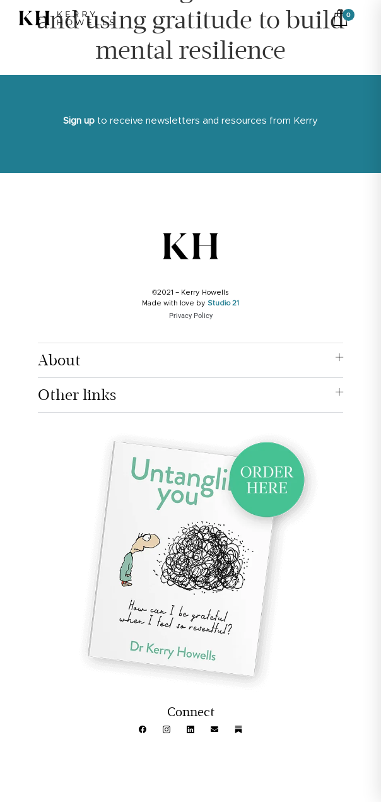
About (59, 360)
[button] (190, 360)
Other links (77, 395)
